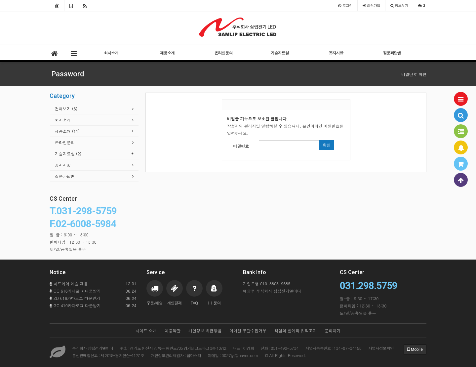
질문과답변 (392, 53)
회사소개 (111, 53)
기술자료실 (280, 53)
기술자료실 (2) (68, 153)
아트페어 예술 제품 (93, 283)
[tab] (94, 108)
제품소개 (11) (67, 131)
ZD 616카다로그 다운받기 (93, 298)
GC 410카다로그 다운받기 (93, 305)
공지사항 (336, 53)
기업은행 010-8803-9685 (266, 283)
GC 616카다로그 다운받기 (93, 291)
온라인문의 (224, 53)
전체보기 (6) (66, 108)
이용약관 (172, 330)
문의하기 (332, 330)
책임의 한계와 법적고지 (295, 330)
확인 (327, 145)
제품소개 (167, 53)
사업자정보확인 (381, 348)
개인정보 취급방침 (204, 330)
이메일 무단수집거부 (247, 330)
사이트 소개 (146, 330)
